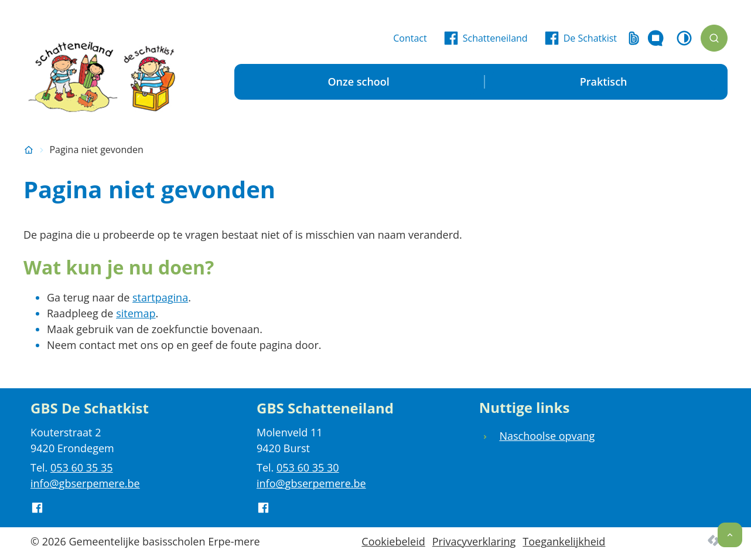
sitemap (135, 313)
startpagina (160, 297)
